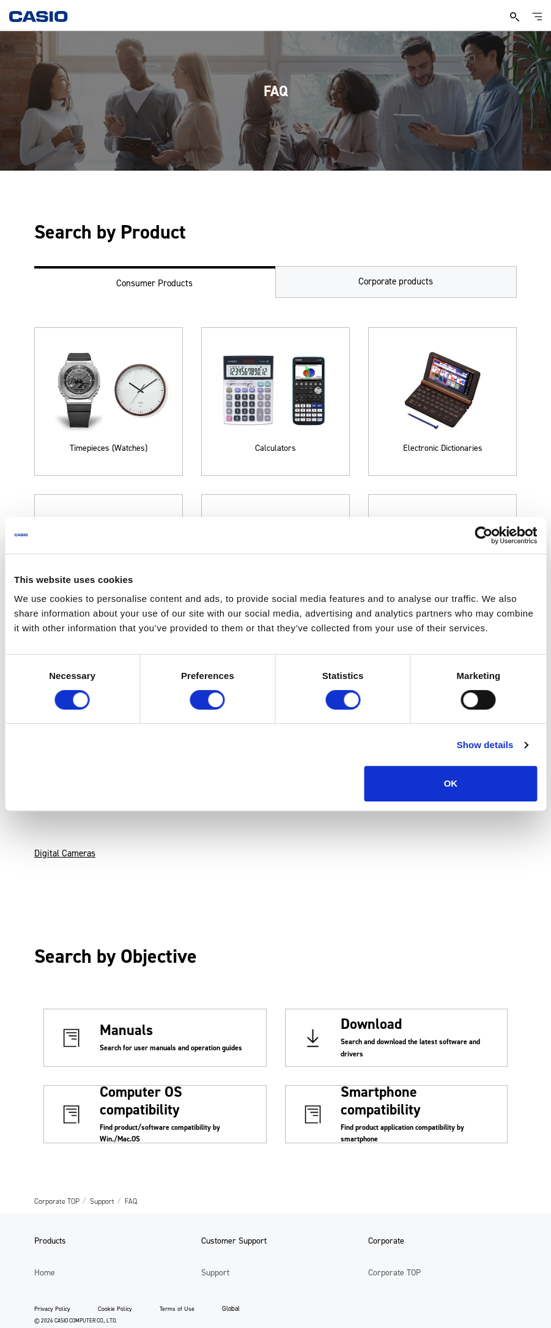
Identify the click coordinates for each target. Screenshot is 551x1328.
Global (231, 1308)
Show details (485, 745)
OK (451, 783)
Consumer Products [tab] (154, 283)
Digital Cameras (64, 853)
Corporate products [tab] (395, 281)
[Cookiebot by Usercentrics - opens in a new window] (483, 535)
